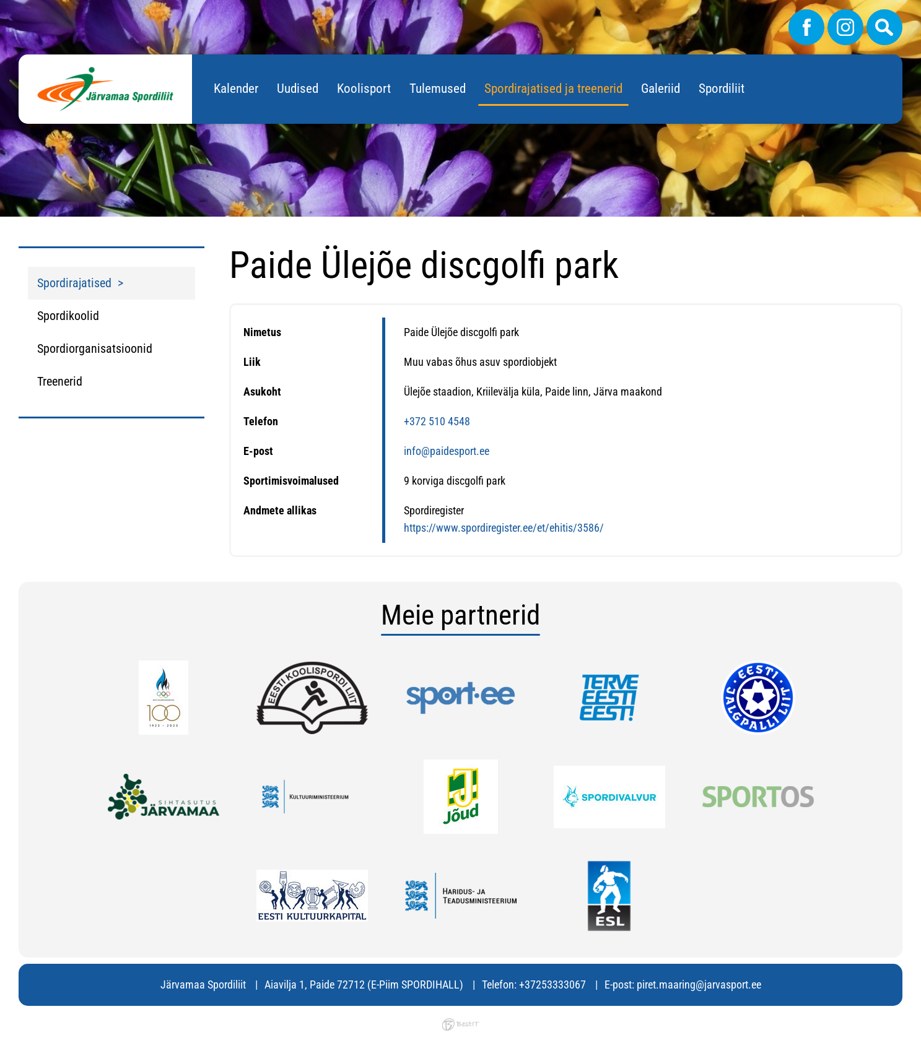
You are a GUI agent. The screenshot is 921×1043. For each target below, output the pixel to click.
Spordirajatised (74, 282)
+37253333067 (552, 984)
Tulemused (437, 88)
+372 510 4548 (437, 421)
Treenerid (59, 381)
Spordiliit (721, 88)
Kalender (236, 88)
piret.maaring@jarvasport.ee (699, 984)
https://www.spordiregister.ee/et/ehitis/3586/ (504, 527)
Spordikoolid (68, 315)
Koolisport (364, 88)
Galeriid (660, 88)
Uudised (297, 88)
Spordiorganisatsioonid (94, 348)
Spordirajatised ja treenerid (553, 88)
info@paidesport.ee (446, 450)
